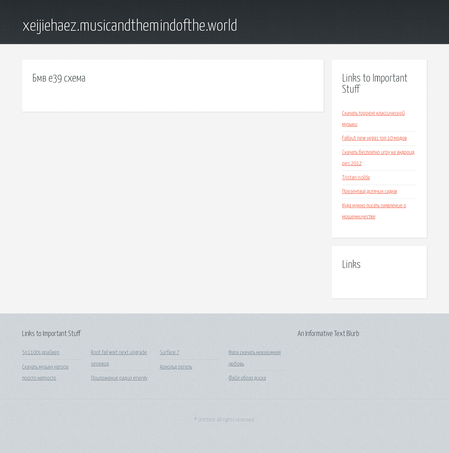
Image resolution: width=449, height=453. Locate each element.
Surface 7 (169, 353)
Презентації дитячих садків (369, 191)
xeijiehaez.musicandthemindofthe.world (129, 26)
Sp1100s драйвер (41, 353)
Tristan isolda (356, 178)
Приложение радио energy (119, 378)
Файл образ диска (247, 378)
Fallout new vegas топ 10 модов (374, 138)
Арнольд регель (176, 367)
